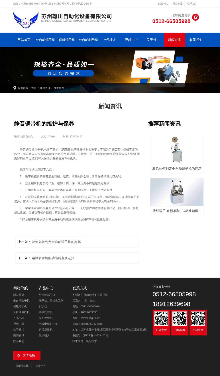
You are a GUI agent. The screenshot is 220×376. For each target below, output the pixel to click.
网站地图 (177, 3)
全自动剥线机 (88, 40)
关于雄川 (153, 40)
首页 (33, 88)
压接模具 (44, 335)
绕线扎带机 (45, 312)
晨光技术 (91, 341)
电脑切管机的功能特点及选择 (50, 258)
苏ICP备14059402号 (95, 335)
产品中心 (110, 40)
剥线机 (43, 306)
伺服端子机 (67, 40)
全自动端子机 (45, 40)
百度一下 (40, 365)
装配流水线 (22, 365)
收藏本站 (163, 3)
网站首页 (23, 40)
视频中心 (131, 40)
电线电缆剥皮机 (48, 323)
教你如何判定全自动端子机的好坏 (53, 242)
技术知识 (59, 88)
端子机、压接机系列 (51, 300)
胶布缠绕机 (45, 317)
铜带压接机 (45, 329)
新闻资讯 (174, 40)
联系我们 (192, 3)
